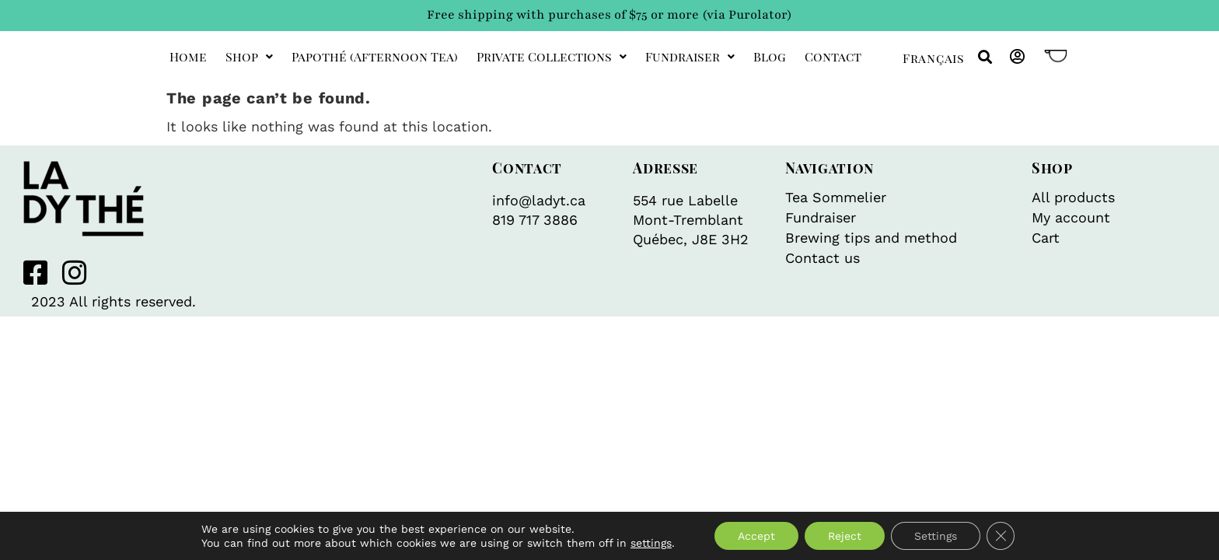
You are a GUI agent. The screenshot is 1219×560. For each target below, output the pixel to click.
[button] (984, 57)
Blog (769, 56)
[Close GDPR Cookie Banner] (1001, 536)
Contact (833, 56)
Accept (756, 536)
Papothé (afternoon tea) (375, 56)
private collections (552, 56)
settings (651, 543)
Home (188, 56)
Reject (844, 536)
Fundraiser (690, 56)
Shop (249, 56)
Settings (935, 536)
